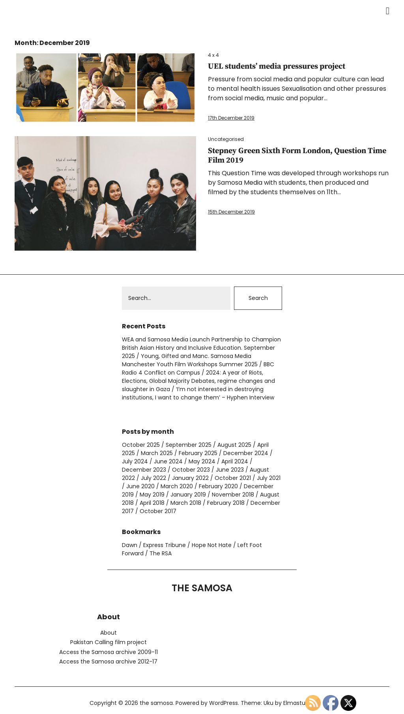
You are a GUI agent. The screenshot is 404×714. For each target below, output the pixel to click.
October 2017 (158, 511)
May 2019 (152, 494)
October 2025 (141, 445)
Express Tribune (164, 545)
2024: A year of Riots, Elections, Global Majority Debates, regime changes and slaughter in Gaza (198, 381)
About (108, 633)
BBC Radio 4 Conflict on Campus (198, 368)
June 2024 (168, 461)
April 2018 (152, 503)
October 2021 (233, 478)
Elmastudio (298, 703)
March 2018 (185, 503)
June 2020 (140, 486)
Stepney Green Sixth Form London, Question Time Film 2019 (297, 155)
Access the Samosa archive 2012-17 (108, 661)
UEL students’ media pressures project (276, 66)
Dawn (129, 545)
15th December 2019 (231, 211)
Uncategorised (226, 139)
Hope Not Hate (212, 545)
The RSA (161, 553)
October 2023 (191, 470)
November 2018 (233, 494)
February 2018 (226, 503)
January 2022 (190, 478)
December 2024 (245, 453)
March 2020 (177, 486)
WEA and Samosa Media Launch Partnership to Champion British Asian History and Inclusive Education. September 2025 (201, 347)
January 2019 (188, 494)
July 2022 (153, 478)
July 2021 (269, 478)
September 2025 (188, 445)
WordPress (223, 703)
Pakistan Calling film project (108, 642)
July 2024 (135, 461)
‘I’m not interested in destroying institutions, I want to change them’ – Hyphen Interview (198, 393)
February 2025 (198, 453)
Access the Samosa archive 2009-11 (108, 652)
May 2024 (202, 461)
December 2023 (144, 470)
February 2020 (218, 486)
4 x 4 (213, 55)
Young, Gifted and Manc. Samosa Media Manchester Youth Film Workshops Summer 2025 (190, 360)
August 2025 (234, 445)
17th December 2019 (231, 117)
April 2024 (234, 461)
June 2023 (230, 470)
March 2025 (157, 453)
